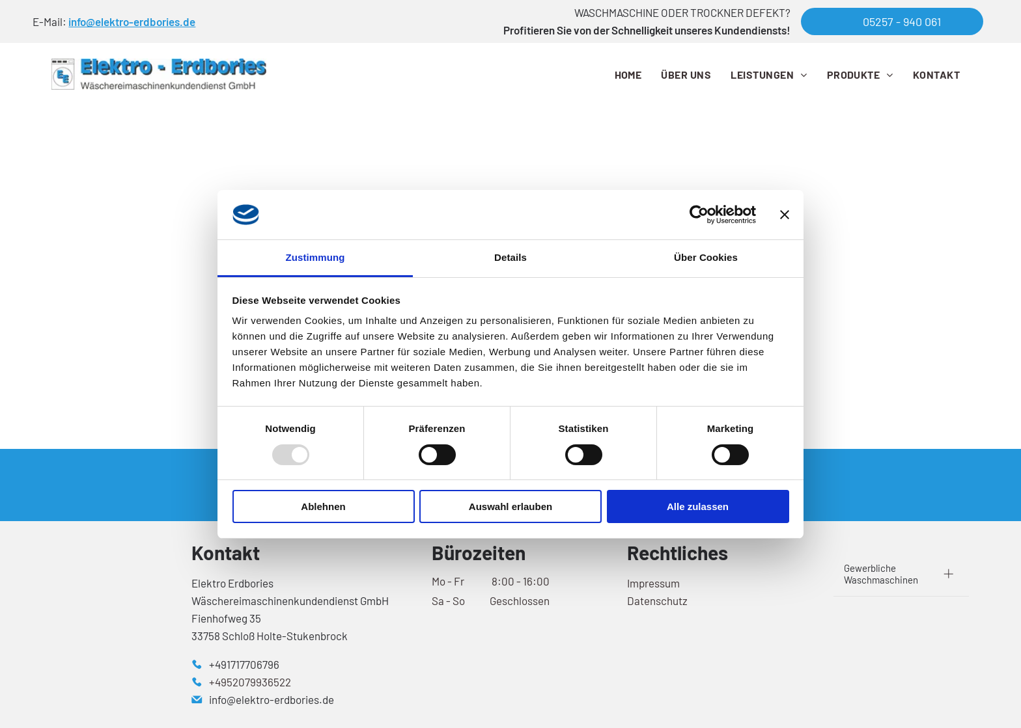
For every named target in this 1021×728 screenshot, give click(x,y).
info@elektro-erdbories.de (131, 21)
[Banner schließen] (784, 214)
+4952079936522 (250, 681)
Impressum (653, 582)
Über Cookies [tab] (706, 257)
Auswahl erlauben (510, 506)
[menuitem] (628, 74)
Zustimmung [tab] (315, 257)
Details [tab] (510, 257)
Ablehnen (323, 506)
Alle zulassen (698, 506)
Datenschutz (657, 600)
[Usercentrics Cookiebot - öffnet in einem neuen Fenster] (699, 214)
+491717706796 (244, 664)
